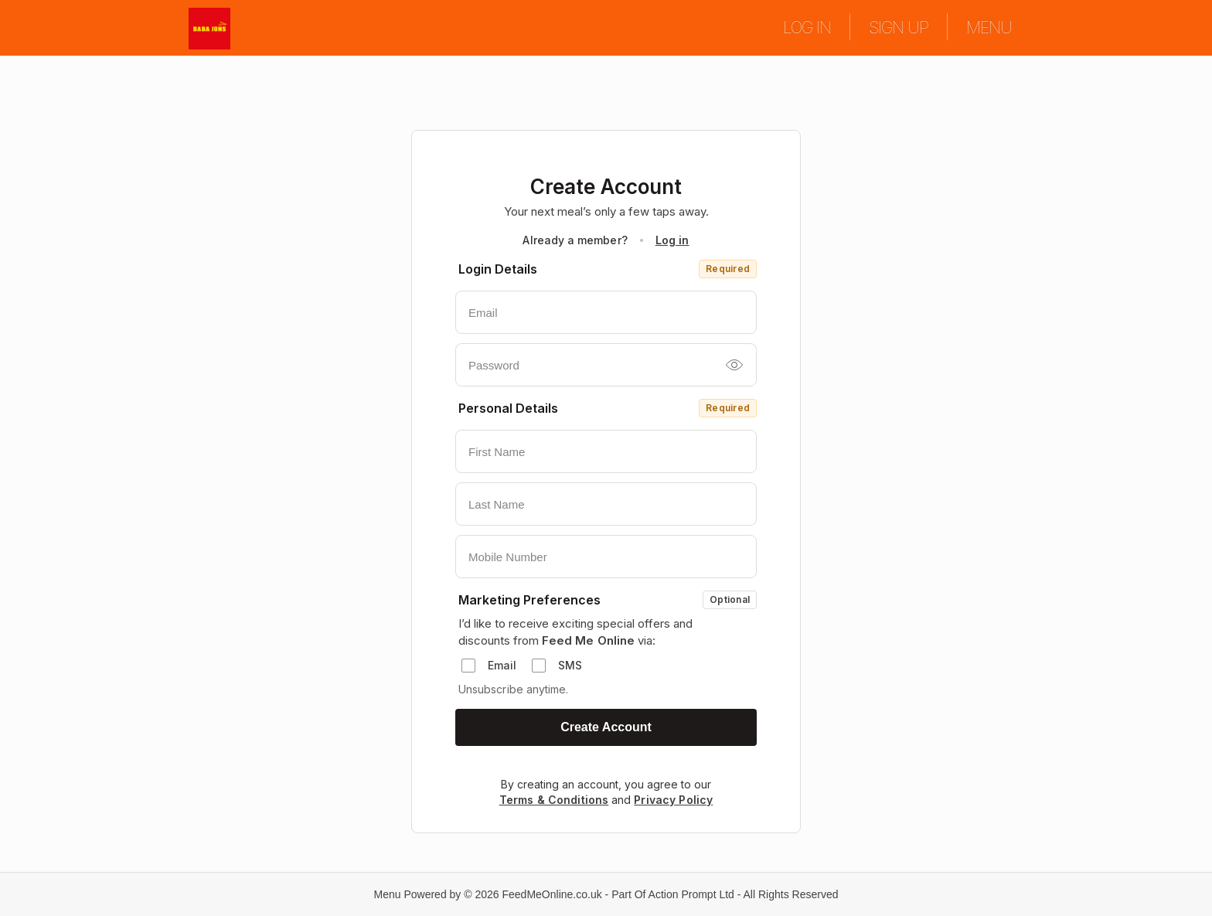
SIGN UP (898, 27)
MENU (989, 27)
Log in (672, 240)
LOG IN (807, 27)
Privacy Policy (673, 799)
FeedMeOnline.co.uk (552, 894)
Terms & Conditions (554, 799)
